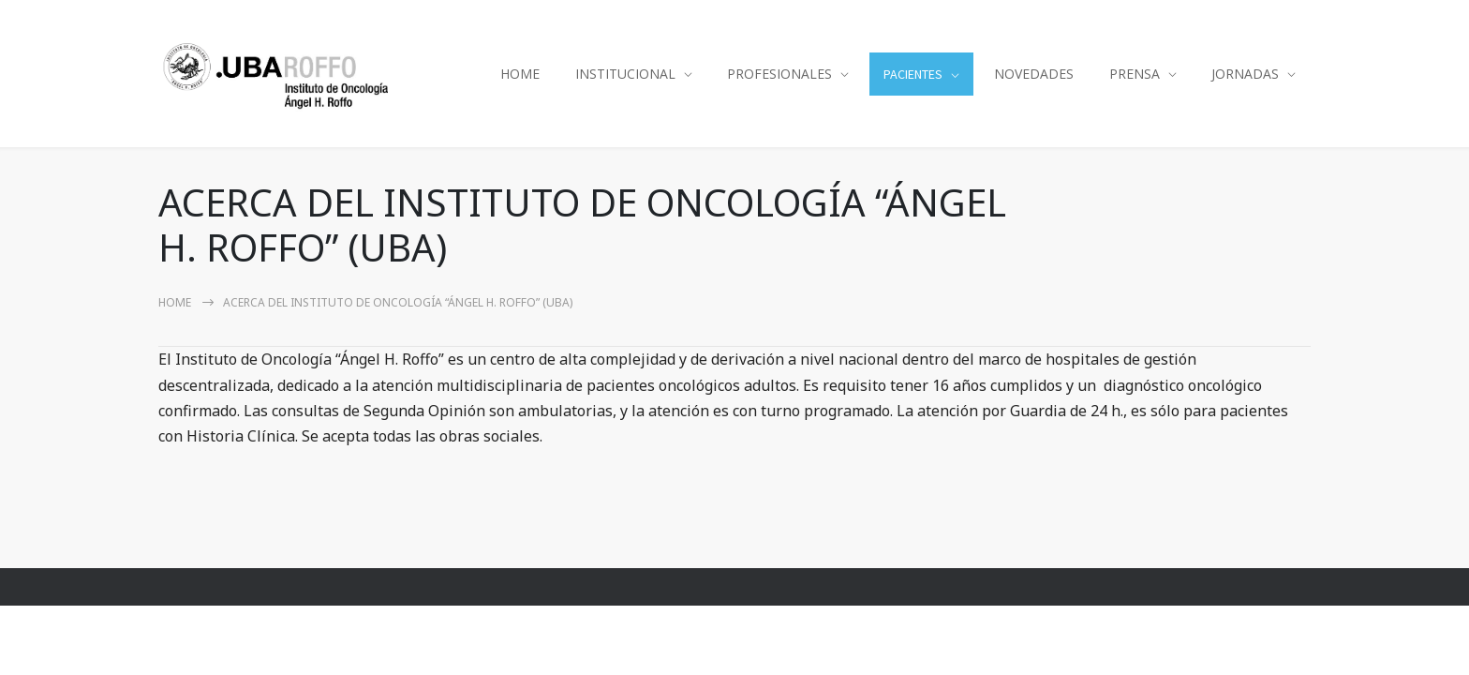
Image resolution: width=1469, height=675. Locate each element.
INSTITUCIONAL (625, 73)
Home (174, 302)
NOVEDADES (1034, 73)
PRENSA (1134, 73)
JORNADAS (1245, 73)
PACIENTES (912, 74)
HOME (520, 73)
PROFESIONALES (779, 73)
